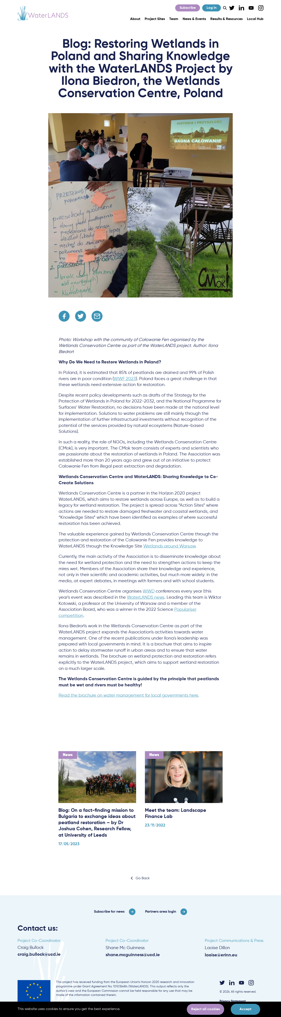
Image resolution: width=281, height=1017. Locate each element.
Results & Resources (226, 19)
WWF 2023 (125, 379)
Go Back (143, 878)
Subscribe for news (109, 912)
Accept (245, 1009)
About (135, 19)
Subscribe (188, 8)
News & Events (194, 19)
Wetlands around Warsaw (169, 546)
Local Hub (255, 19)
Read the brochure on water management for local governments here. (129, 695)
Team (173, 19)
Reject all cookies (205, 1009)
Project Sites (155, 19)
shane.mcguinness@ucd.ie (133, 955)
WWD (149, 591)
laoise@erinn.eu (221, 955)
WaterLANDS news (145, 597)
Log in (211, 8)
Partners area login (160, 912)
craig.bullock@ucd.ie (39, 954)
